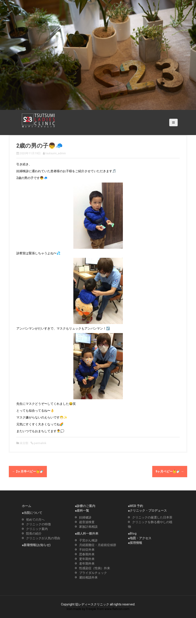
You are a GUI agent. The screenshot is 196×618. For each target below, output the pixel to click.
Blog (133, 533)
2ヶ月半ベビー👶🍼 (28, 471)
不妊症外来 (87, 549)
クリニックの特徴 (38, 524)
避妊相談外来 (88, 577)
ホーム (26, 506)
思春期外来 (87, 554)
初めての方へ (35, 519)
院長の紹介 (34, 533)
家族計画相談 (88, 526)
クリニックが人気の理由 (43, 538)
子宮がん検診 (88, 540)
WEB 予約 (136, 506)
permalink (39, 443)
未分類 (24, 443)
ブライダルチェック (93, 573)
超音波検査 (87, 522)
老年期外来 (87, 563)
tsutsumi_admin (56, 153)
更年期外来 (87, 559)
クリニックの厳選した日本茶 (152, 517)
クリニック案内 (37, 529)
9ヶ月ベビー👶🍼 (170, 471)
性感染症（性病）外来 (94, 568)
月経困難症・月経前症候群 (97, 545)
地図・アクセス (140, 538)
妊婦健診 (85, 517)
